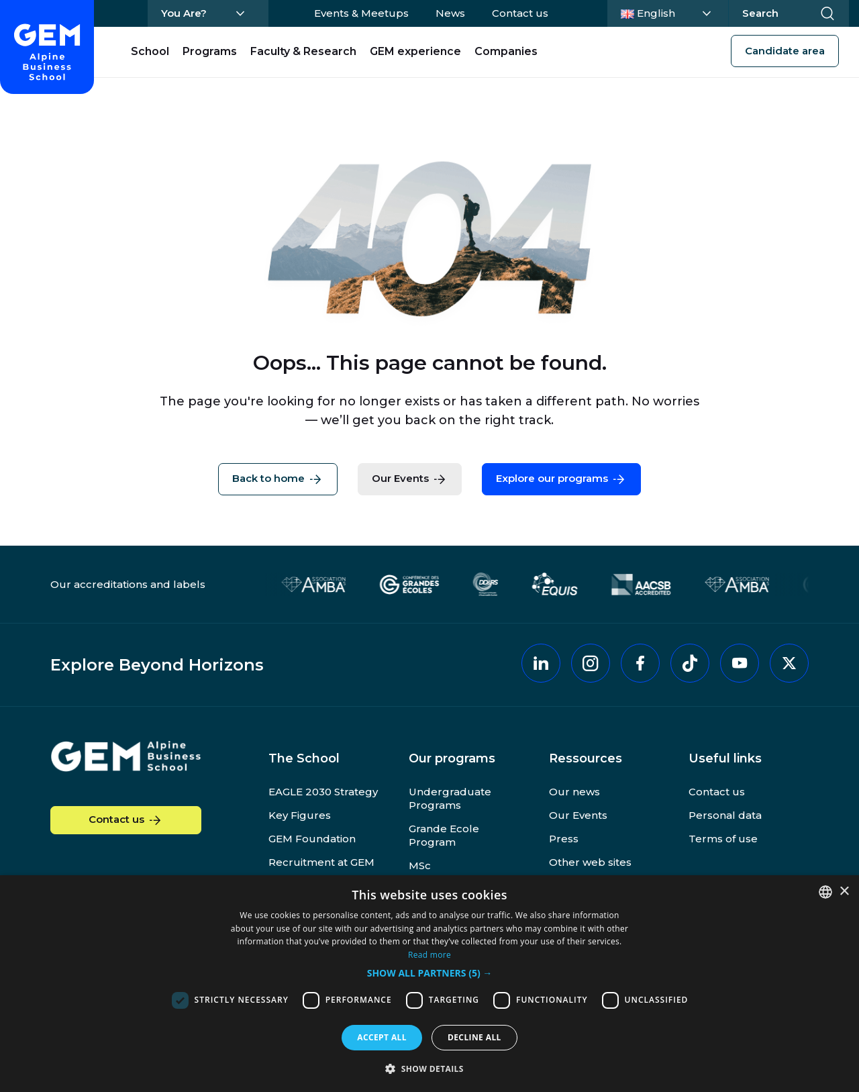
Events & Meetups (361, 13)
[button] (430, 973)
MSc (420, 865)
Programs (210, 51)
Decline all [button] (474, 1037)
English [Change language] (670, 12)
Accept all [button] (382, 1037)
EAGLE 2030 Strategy (323, 791)
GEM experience (415, 51)
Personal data (725, 815)
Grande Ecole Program (444, 835)
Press (563, 838)
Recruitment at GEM (321, 862)
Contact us (520, 13)
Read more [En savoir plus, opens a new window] (429, 954)
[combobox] (825, 892)
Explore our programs (561, 479)
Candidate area (785, 50)
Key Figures (299, 815)
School (150, 51)
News (450, 13)
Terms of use (723, 838)
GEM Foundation (312, 838)
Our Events (410, 479)
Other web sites (590, 862)
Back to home (277, 479)
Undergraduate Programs (450, 798)
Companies (506, 51)
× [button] (844, 892)
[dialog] (429, 983)
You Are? (184, 13)
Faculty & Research (303, 51)
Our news (574, 791)
